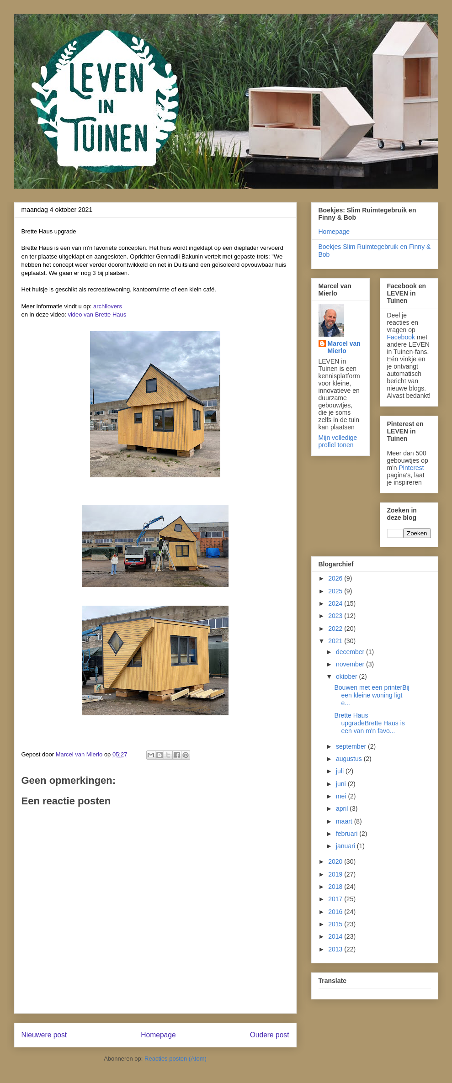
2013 (336, 949)
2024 (336, 603)
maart (345, 821)
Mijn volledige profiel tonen (338, 441)
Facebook (401, 337)
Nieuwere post (44, 1035)
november (351, 664)
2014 (336, 936)
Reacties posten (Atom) (175, 1058)
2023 (336, 615)
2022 (336, 628)
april (343, 808)
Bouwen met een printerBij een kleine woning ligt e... (371, 695)
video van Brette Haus (97, 314)
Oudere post (269, 1035)
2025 (336, 591)
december (351, 651)
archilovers (107, 306)
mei (342, 796)
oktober (347, 676)
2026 (336, 578)
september (352, 746)
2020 (336, 861)
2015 (336, 924)
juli (341, 771)
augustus (350, 758)
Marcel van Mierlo (344, 347)
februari (347, 833)
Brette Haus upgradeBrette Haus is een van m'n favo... (369, 723)
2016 (336, 911)
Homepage (158, 1035)
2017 (336, 899)
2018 (336, 886)
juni (342, 783)
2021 (336, 641)
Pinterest (411, 467)
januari (346, 846)
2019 (336, 874)
